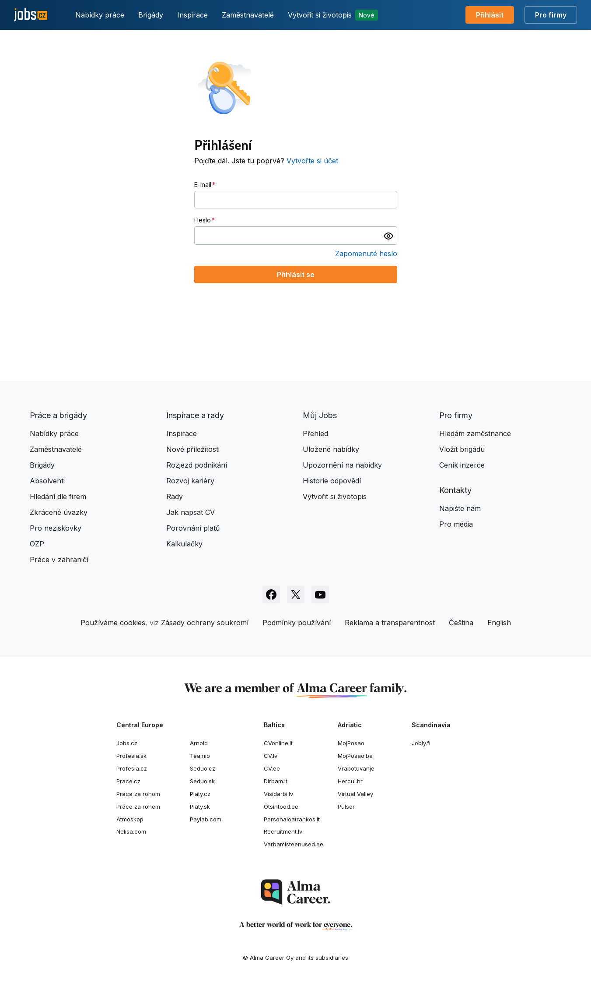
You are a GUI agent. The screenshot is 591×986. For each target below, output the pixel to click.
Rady (174, 496)
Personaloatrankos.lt (292, 819)
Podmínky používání (296, 622)
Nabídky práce (99, 15)
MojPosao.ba (355, 755)
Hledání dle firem (58, 496)
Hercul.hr (350, 781)
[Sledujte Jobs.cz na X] (295, 594)
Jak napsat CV (190, 512)
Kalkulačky (184, 543)
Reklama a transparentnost (390, 622)
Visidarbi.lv (278, 793)
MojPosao (351, 743)
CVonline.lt (278, 743)
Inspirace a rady (195, 415)
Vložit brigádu (462, 449)
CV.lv (270, 755)
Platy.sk (200, 806)
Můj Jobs (320, 415)
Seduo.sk (202, 781)
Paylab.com (205, 819)
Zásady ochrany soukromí (204, 622)
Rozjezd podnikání (196, 465)
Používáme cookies (112, 622)
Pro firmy (551, 15)
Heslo (202, 220)
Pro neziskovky (55, 528)
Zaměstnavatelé (248, 15)
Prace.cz (128, 781)
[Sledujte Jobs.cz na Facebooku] (271, 594)
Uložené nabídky (331, 449)
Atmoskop (129, 819)
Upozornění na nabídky (342, 465)
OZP (37, 543)
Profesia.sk (131, 755)
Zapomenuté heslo (366, 253)
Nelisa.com (131, 831)
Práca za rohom (138, 793)
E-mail (202, 184)
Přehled (315, 433)
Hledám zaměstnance (475, 433)
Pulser (346, 806)
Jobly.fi (421, 743)
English (499, 622)
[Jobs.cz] (30, 15)
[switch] (388, 235)
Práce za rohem (138, 806)
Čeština (461, 622)
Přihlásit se (296, 274)
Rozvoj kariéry (190, 480)
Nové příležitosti (193, 449)
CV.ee (272, 768)
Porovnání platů (193, 528)
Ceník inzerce (462, 465)
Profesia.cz (131, 768)
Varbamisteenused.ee (293, 844)
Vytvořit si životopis (333, 15)
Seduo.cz (202, 768)
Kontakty (455, 490)
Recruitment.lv (283, 831)
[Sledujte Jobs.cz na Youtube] (320, 594)
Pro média (456, 524)
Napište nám (460, 508)
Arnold (199, 743)
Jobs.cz (126, 743)
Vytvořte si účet (312, 160)
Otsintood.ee (281, 806)
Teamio (200, 755)
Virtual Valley (355, 793)
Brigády (150, 15)
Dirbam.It (275, 781)
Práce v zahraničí (59, 559)
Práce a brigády (58, 415)
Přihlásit (490, 15)
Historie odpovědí (332, 480)
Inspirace (192, 15)
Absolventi (47, 480)
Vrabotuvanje (356, 768)
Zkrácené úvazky (58, 512)
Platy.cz (200, 793)
